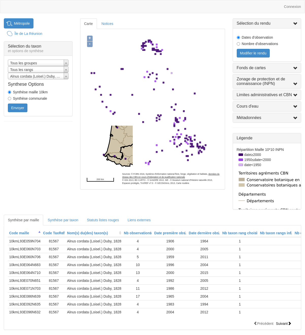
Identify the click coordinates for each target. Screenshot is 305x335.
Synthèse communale (30, 98)
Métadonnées (249, 117)
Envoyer (17, 108)
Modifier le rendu (253, 53)
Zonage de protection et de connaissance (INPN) (261, 81)
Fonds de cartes (251, 68)
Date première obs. (170, 233)
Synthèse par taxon (63, 220)
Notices (107, 24)
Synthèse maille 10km (30, 92)
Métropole (22, 23)
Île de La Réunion (28, 34)
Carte (88, 24)
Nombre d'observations (260, 44)
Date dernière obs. (204, 233)
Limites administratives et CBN (264, 95)
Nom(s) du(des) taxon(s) (87, 233)
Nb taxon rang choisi (239, 233)
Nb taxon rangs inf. (276, 233)
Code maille (19, 233)
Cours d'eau (248, 106)
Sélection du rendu (253, 23)
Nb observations (138, 233)
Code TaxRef (54, 233)
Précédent (263, 323)
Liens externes (139, 220)
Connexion (292, 7)
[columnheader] (25, 233)
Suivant (283, 323)
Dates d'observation (257, 37)
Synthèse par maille (23, 220)
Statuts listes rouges (103, 220)
